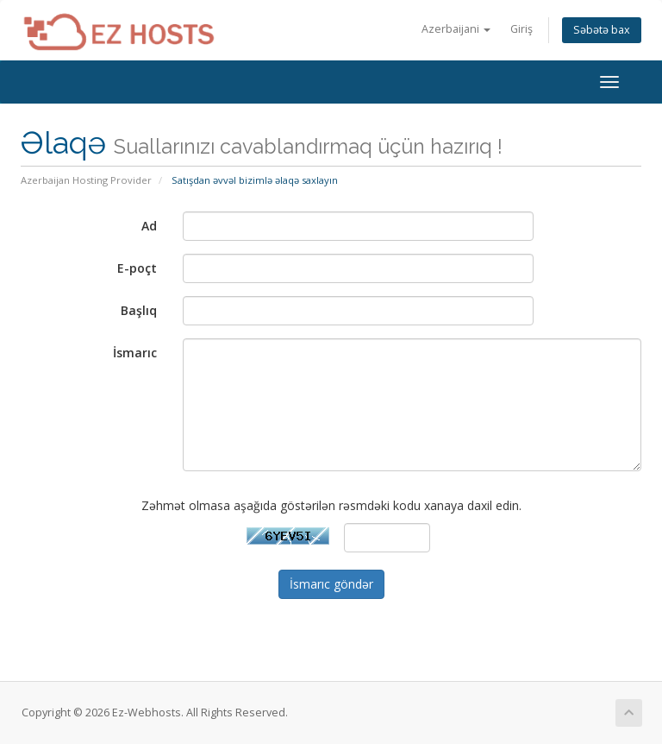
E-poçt (137, 268)
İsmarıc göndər (331, 584)
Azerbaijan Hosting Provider (86, 179)
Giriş (521, 29)
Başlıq (139, 310)
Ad (149, 226)
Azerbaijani (456, 29)
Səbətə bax (601, 29)
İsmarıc (135, 352)
